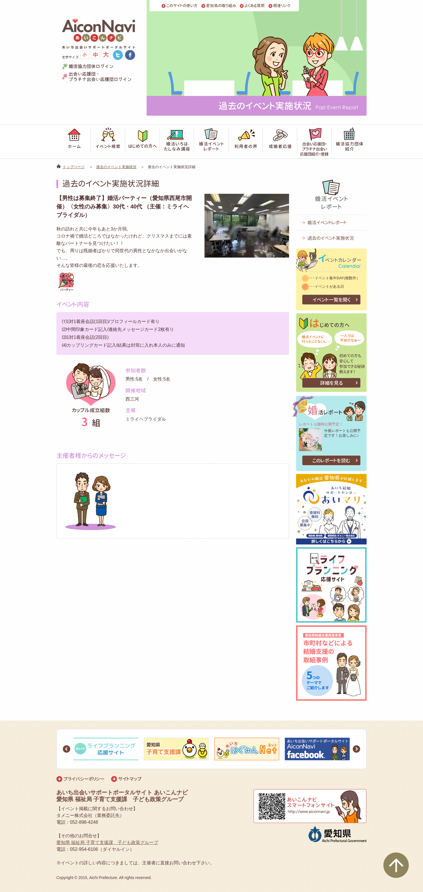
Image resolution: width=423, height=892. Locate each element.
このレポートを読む (331, 460)
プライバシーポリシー (83, 779)
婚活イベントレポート (327, 222)
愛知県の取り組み (221, 6)
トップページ (74, 167)
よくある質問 (254, 6)
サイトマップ (130, 779)
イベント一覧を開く (331, 299)
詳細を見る (331, 383)
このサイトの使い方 (182, 6)
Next (356, 749)
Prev (66, 749)
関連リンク (281, 6)
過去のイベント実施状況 (116, 167)
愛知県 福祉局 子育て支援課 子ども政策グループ (107, 842)
